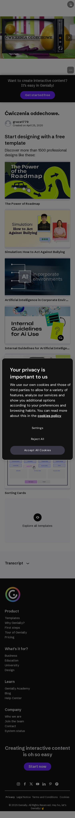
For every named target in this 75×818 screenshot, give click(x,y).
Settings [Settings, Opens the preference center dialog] (37, 428)
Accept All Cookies (37, 450)
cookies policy (49, 416)
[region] (37, 409)
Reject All (37, 439)
